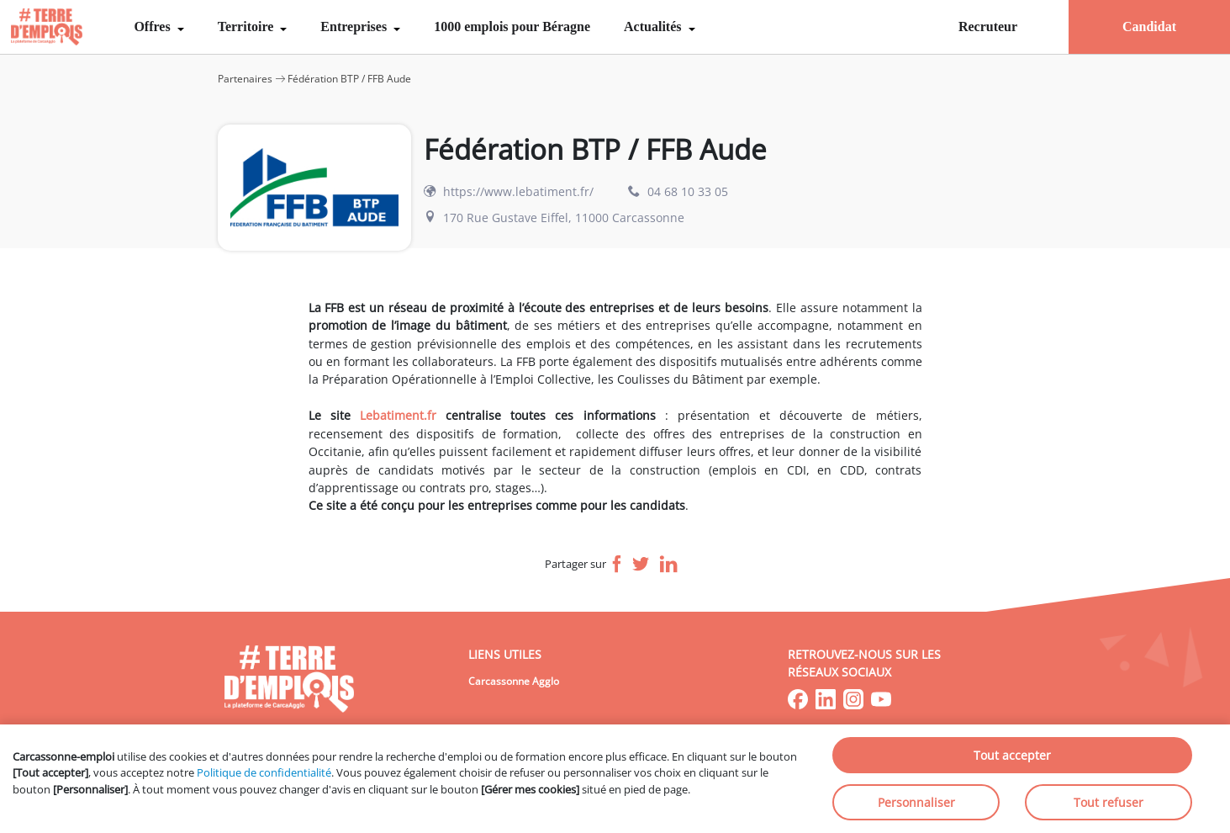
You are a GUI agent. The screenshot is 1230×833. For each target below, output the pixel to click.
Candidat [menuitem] (1149, 26)
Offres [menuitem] (153, 26)
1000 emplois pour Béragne (512, 26)
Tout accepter (1012, 755)
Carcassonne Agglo (513, 681)
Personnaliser (916, 802)
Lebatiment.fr (398, 415)
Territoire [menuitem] (247, 26)
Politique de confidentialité (264, 772)
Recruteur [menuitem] (987, 26)
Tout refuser (1108, 802)
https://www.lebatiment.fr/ (518, 191)
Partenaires (245, 79)
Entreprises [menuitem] (355, 26)
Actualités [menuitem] (654, 26)
